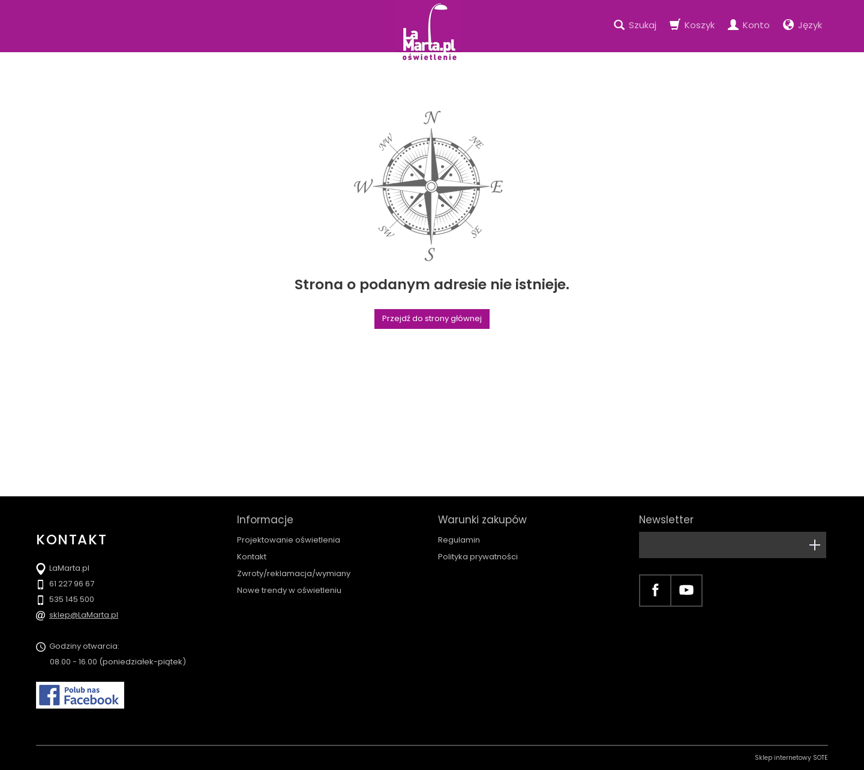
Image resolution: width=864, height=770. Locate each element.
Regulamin (459, 540)
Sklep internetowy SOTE (791, 757)
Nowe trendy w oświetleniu (289, 590)
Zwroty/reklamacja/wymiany (293, 573)
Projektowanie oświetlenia (288, 540)
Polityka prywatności (478, 556)
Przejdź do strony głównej (432, 318)
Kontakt (251, 556)
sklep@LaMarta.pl (83, 615)
